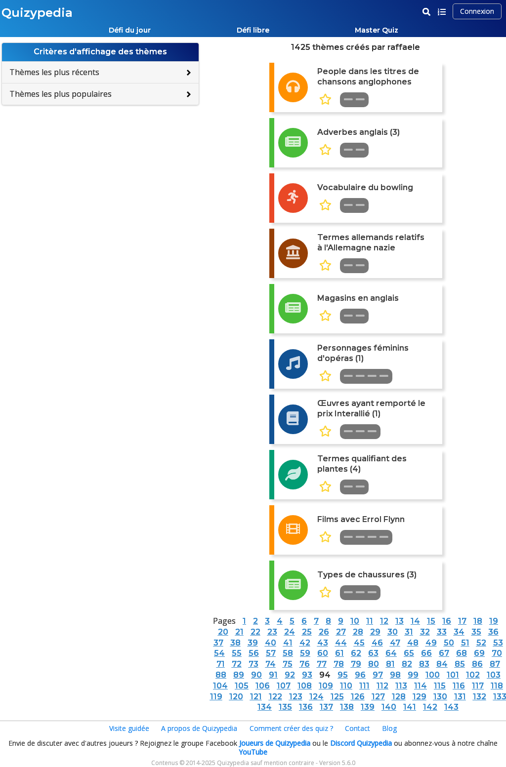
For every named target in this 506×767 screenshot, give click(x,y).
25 (307, 632)
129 (419, 696)
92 (290, 675)
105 (242, 685)
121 (256, 696)
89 (238, 675)
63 (373, 653)
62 (356, 653)
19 (493, 621)
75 (288, 664)
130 (440, 696)
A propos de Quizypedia (199, 728)
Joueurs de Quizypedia (274, 743)
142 (430, 707)
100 (432, 675)
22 (255, 632)
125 (337, 696)
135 (285, 707)
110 (346, 685)
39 (253, 642)
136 (306, 707)
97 (378, 675)
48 (413, 642)
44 (341, 642)
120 (236, 696)
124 (316, 696)
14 (415, 621)
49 (431, 642)
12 (384, 621)
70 (497, 653)
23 (272, 632)
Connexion (477, 11)
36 (493, 632)
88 (220, 675)
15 (431, 621)
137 (326, 707)
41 (288, 642)
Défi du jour (130, 30)
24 (289, 632)
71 (220, 664)
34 (459, 632)
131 (460, 696)
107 (284, 685)
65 (409, 653)
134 (264, 707)
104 (220, 685)
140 (388, 707)
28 (358, 632)
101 (453, 675)
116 (459, 685)
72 (237, 664)
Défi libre (253, 30)
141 (409, 707)
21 (239, 632)
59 (305, 653)
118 (497, 685)
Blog (389, 728)
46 (377, 642)
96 (360, 675)
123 (295, 696)
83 (424, 664)
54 (219, 653)
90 (256, 675)
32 (425, 632)
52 (481, 642)
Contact (357, 728)
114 (420, 685)
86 (477, 664)
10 (354, 621)
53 (498, 642)
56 (254, 653)
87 (495, 664)
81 (390, 664)
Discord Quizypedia (361, 743)
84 (442, 664)
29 (375, 632)
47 (395, 642)
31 (409, 632)
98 (395, 675)
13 (399, 621)
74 (270, 664)
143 (451, 707)
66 (426, 653)
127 (378, 696)
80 (373, 664)
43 (322, 642)
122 (275, 696)
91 (273, 675)
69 (479, 653)
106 (262, 685)
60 (322, 653)
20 (223, 632)
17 (462, 621)
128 (399, 696)
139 (368, 707)
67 (444, 653)
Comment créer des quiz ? (291, 728)
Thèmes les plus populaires (60, 93)
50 (449, 642)
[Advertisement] (100, 172)
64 (391, 653)
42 (304, 642)
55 (237, 653)
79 (356, 664)
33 (442, 632)
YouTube (253, 752)
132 (479, 696)
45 (359, 642)
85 (460, 664)
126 (358, 696)
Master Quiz (376, 30)
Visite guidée (129, 728)
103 (494, 675)
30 (392, 632)
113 (401, 685)
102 (473, 675)
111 (364, 685)
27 (341, 632)
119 (216, 696)
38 (235, 642)
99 (413, 675)
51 (465, 642)
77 (322, 664)
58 (288, 653)
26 (324, 632)
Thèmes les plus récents (54, 72)
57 (271, 653)
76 (304, 664)
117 (478, 685)
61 (339, 653)
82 (407, 664)
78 (339, 664)
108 (304, 685)
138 (347, 707)
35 (476, 632)
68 (461, 653)
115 (440, 685)
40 (270, 642)
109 (326, 685)
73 (253, 664)
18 (477, 621)
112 (382, 685)
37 (218, 642)
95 (342, 675)
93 (307, 675)
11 (369, 621)
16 (446, 621)
